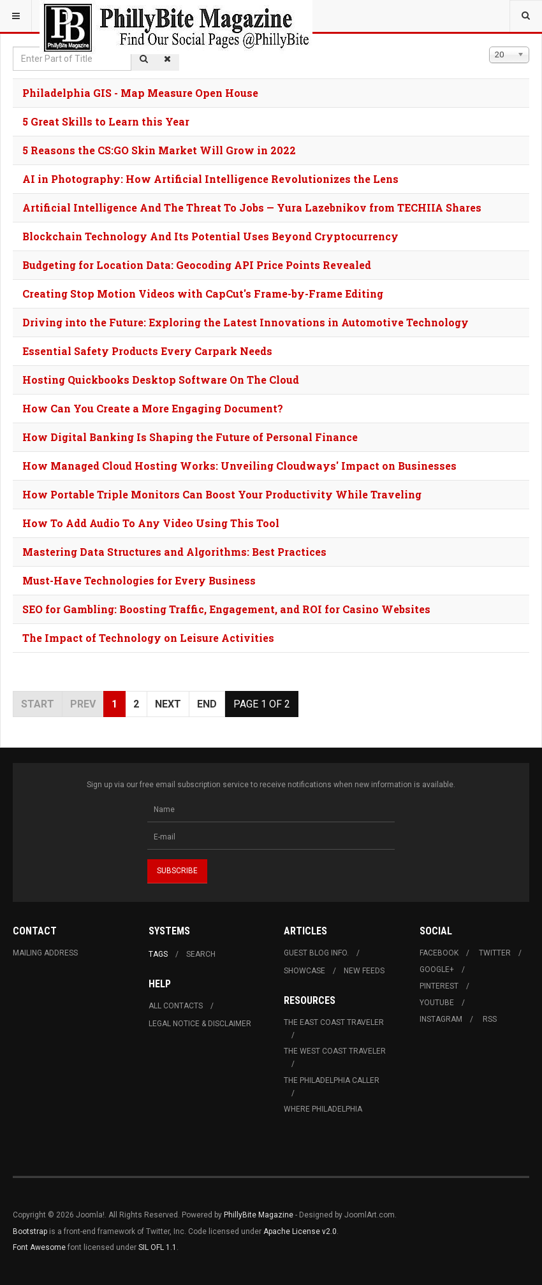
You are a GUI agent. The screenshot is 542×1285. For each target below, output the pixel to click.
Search (201, 954)
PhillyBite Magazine (258, 1214)
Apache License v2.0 (300, 1231)
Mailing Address (45, 952)
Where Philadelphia (323, 1109)
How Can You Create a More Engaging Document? (152, 408)
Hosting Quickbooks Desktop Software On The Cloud (160, 379)
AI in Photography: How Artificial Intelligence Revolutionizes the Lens (210, 178)
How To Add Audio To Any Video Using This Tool (150, 523)
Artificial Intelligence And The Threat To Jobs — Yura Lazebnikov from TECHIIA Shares (251, 207)
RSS (490, 1019)
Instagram (441, 1019)
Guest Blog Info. (316, 952)
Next (168, 704)
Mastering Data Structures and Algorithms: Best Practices (174, 551)
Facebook (439, 952)
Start (37, 704)
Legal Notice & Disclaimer (200, 1023)
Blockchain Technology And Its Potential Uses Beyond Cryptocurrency (210, 236)
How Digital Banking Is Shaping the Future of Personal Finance (190, 437)
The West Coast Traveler (335, 1051)
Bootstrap (30, 1231)
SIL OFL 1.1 (157, 1247)
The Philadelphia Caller (331, 1080)
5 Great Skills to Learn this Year (105, 121)
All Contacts (176, 1005)
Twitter (495, 952)
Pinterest (439, 986)
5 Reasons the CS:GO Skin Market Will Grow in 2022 (159, 150)
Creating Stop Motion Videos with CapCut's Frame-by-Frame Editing (202, 293)
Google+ (437, 969)
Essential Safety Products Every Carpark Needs (147, 351)
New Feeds (364, 970)
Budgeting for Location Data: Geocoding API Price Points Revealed (196, 265)
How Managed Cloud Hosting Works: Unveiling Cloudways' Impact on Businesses (239, 465)
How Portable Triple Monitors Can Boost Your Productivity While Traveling (221, 494)
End (207, 704)
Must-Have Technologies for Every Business (139, 580)
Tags (158, 954)
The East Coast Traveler (334, 1022)
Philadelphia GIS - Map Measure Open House (140, 92)
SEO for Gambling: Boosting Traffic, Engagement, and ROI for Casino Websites (226, 609)
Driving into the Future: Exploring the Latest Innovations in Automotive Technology (245, 322)
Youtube (437, 1002)
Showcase (304, 970)
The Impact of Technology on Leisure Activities (148, 637)
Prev (83, 704)
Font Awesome (39, 1247)
